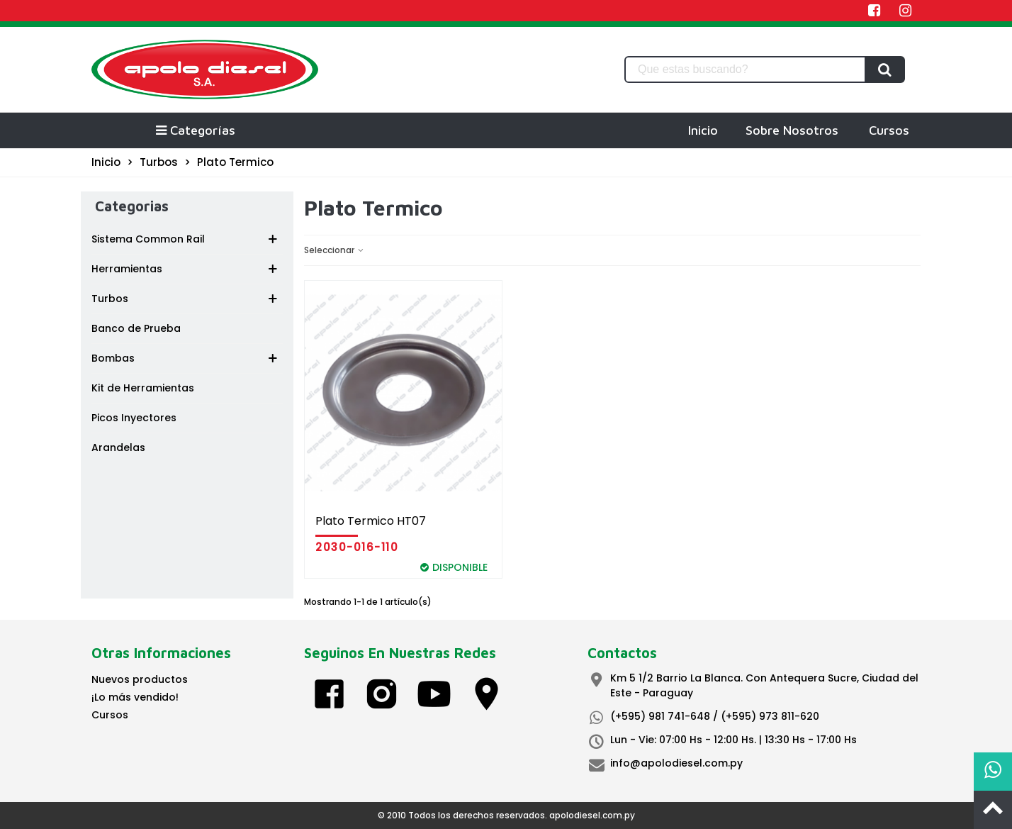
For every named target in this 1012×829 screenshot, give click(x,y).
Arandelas (118, 447)
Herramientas (126, 269)
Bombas (113, 358)
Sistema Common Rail (148, 239)
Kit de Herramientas (142, 388)
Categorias (132, 206)
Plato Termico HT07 (370, 521)
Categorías (194, 130)
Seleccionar (334, 250)
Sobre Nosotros (792, 130)
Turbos (109, 298)
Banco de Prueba (136, 328)
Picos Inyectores (133, 418)
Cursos (889, 130)
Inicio (703, 130)
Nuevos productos (139, 679)
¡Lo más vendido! (135, 697)
